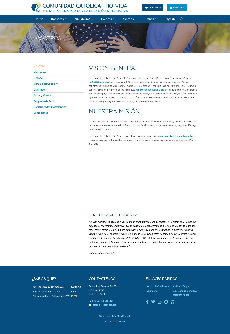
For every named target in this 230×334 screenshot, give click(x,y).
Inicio (40, 19)
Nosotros (57, 19)
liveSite (121, 321)
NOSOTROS (40, 66)
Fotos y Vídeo (41, 95)
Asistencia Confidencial (158, 286)
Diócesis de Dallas (100, 81)
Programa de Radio (44, 101)
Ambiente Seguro (181, 286)
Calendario (151, 290)
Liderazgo (39, 89)
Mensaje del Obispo (44, 83)
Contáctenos (41, 113)
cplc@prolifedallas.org (104, 304)
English (170, 19)
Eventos (106, 19)
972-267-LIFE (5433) (102, 300)
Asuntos (128, 19)
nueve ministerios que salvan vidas (175, 135)
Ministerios (82, 19)
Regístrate (177, 7)
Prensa (149, 19)
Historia (38, 78)
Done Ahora (153, 7)
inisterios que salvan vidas (151, 89)
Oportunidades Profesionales (50, 107)
